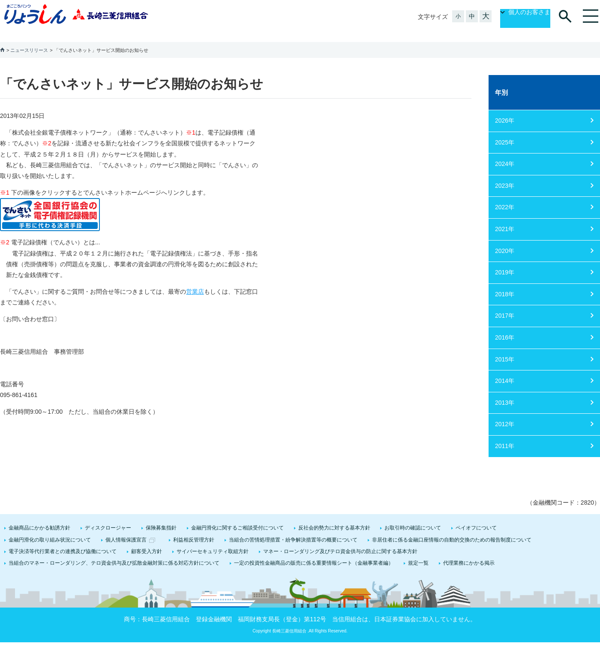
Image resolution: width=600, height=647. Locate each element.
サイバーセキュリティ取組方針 (213, 541)
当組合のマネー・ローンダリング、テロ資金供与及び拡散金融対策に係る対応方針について (114, 553)
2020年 (504, 240)
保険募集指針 (161, 518)
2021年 (504, 218)
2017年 (504, 305)
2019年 (504, 262)
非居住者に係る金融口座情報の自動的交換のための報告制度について (451, 530)
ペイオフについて (476, 518)
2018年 (504, 283)
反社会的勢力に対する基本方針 (334, 518)
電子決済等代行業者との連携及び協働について (63, 541)
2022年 (504, 196)
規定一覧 (418, 553)
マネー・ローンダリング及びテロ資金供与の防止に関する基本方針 (340, 541)
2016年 (504, 327)
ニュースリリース (29, 39)
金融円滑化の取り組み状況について (50, 530)
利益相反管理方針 (193, 530)
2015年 (504, 349)
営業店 (195, 281)
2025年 (504, 132)
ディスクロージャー (108, 518)
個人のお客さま (520, 16)
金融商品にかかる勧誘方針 (39, 518)
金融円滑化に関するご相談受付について (237, 518)
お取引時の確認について (412, 518)
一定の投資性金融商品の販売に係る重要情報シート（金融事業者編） (313, 553)
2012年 (504, 413)
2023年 (504, 175)
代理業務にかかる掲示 (469, 553)
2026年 (504, 110)
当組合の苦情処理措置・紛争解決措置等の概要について (293, 530)
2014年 (504, 370)
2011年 (504, 435)
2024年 (504, 153)
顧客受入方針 (146, 541)
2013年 (504, 392)
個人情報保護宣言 (126, 530)
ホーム (2, 39)
